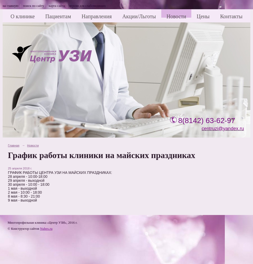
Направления (96, 16)
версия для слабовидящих (87, 6)
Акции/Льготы (139, 16)
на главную (10, 6)
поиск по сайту (33, 6)
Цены (203, 16)
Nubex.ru (46, 229)
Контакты (231, 16)
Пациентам (58, 16)
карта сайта (57, 6)
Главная (14, 145)
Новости (176, 16)
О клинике (23, 16)
